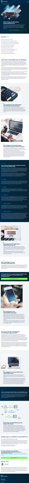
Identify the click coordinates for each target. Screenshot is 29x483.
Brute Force (11, 196)
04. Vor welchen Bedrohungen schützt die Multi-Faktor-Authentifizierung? (10, 43)
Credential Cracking (5, 205)
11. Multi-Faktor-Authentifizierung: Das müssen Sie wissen (8, 53)
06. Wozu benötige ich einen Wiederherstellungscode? (7, 46)
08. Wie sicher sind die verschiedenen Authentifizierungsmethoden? (9, 49)
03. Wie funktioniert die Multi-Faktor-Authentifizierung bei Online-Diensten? (10, 42)
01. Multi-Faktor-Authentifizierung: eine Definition (7, 39)
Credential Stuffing (17, 213)
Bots (22, 207)
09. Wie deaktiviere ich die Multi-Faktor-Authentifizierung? (8, 50)
